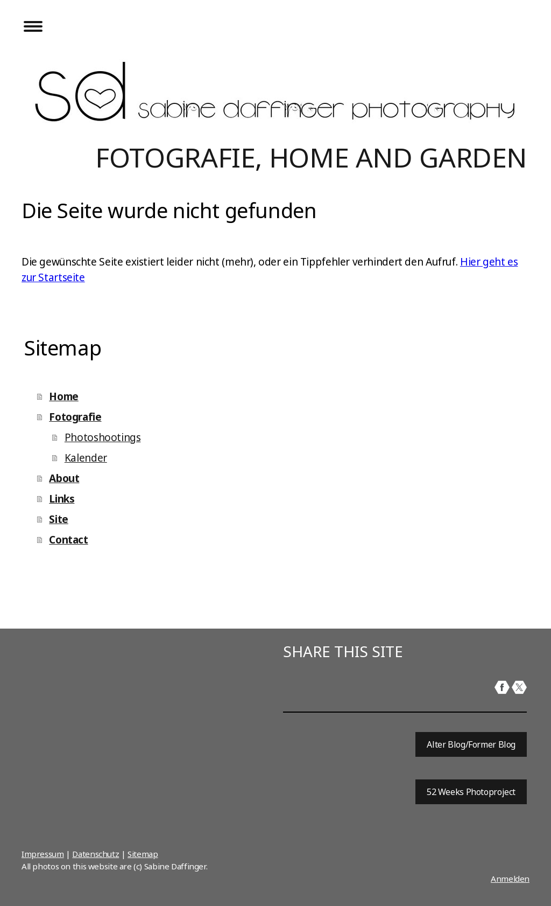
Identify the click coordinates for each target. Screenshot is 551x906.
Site (58, 519)
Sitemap (143, 853)
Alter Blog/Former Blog (471, 744)
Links (61, 499)
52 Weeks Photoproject (471, 792)
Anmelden (510, 878)
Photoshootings (103, 437)
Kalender (86, 458)
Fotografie (75, 417)
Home (63, 396)
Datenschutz (95, 853)
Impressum (43, 853)
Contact (68, 540)
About (64, 478)
